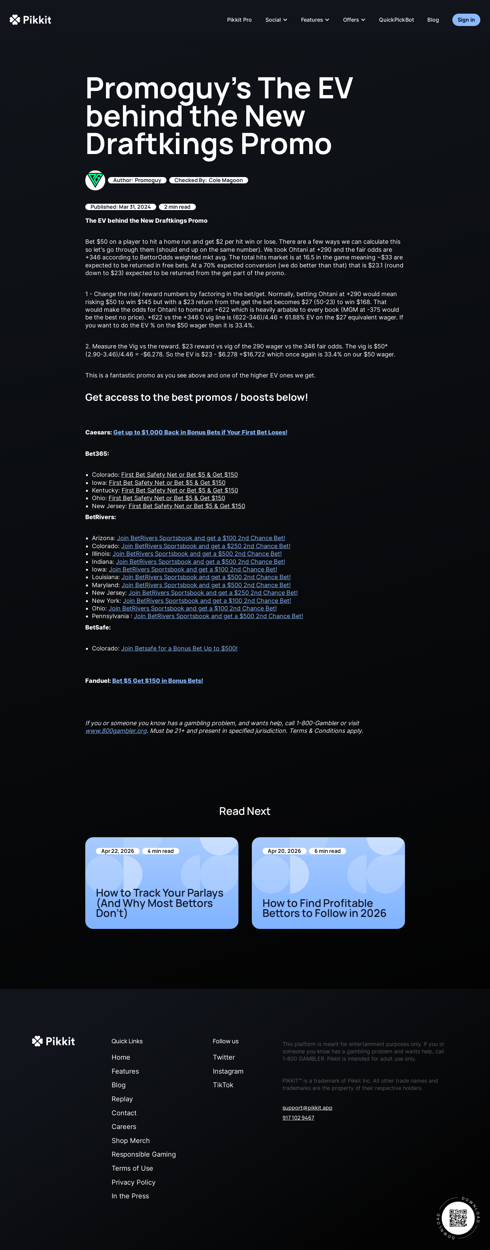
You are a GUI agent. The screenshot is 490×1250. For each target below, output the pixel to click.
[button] (276, 19)
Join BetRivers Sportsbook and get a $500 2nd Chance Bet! (197, 553)
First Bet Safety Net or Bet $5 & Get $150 (179, 474)
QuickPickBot (396, 19)
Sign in (466, 19)
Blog (433, 19)
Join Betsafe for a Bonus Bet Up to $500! (179, 648)
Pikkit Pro (239, 19)
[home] (30, 19)
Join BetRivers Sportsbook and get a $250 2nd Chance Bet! (205, 545)
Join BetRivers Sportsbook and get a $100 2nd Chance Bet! (201, 537)
